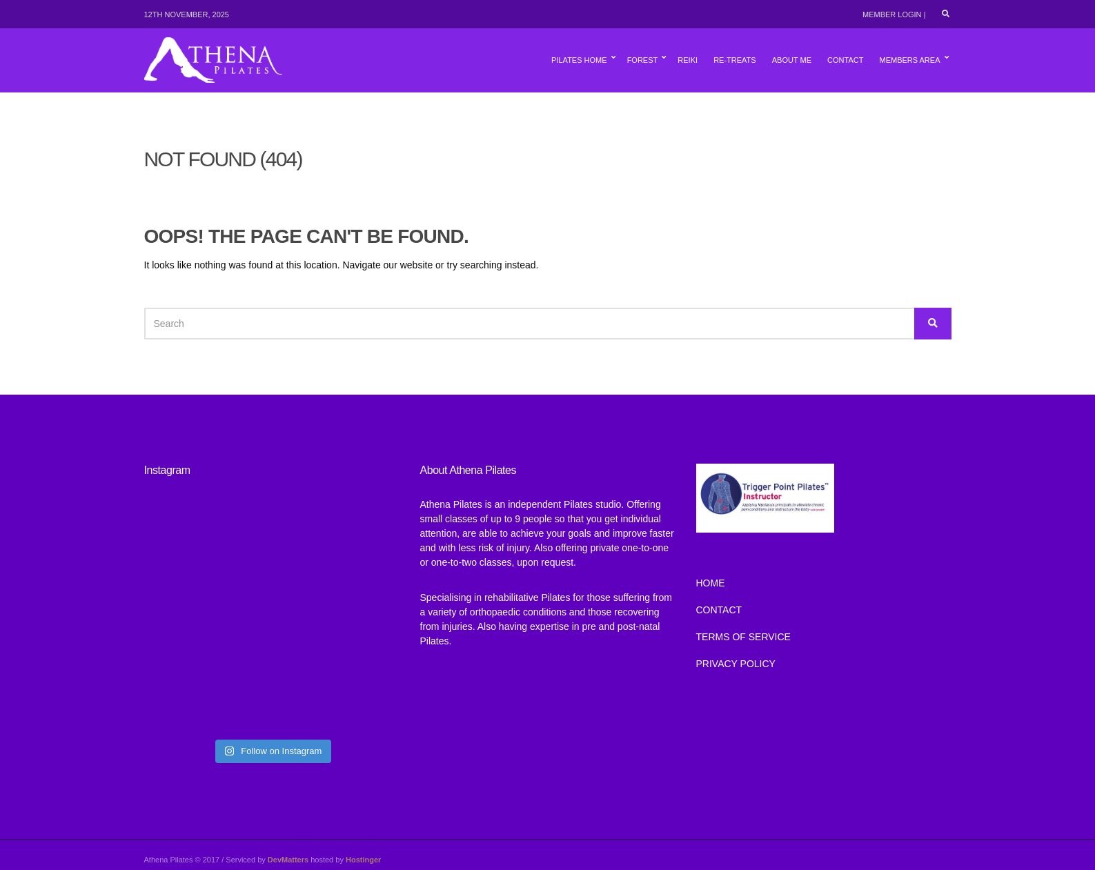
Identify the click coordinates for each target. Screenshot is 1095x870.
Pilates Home (578, 60)
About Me (791, 60)
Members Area (909, 60)
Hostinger (363, 860)
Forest (642, 60)
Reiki (688, 60)
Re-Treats (734, 60)
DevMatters (288, 860)
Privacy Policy (736, 663)
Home (710, 583)
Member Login (892, 14)
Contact (845, 60)
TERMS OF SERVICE (743, 636)
